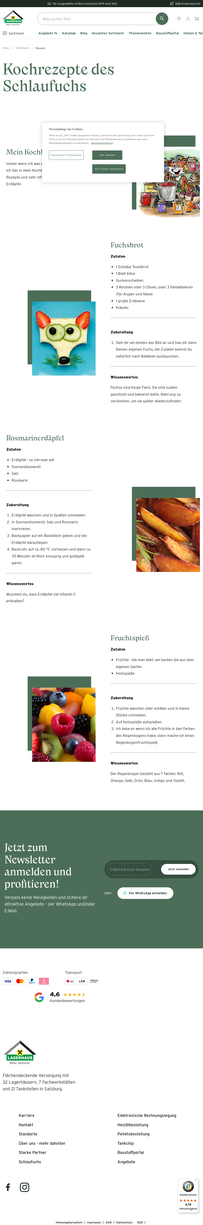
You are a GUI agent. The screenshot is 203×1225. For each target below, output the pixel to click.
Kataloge (69, 33)
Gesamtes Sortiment (108, 33)
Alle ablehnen (107, 155)
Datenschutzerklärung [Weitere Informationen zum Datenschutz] (102, 143)
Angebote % (47, 33)
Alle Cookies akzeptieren (109, 168)
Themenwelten (140, 33)
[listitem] (27, 1115)
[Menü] (196, 1181)
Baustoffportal (167, 33)
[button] (145, 893)
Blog (83, 33)
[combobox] (102, 18)
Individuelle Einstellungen (66, 155)
